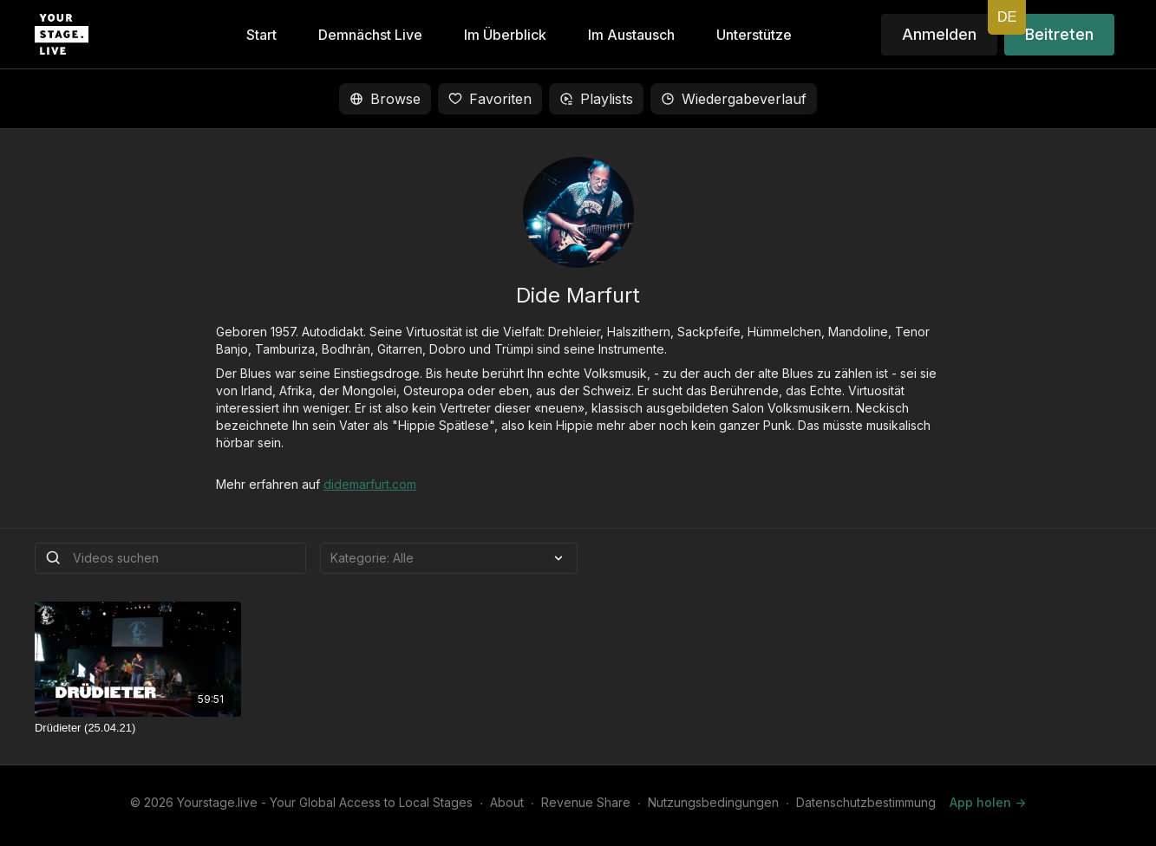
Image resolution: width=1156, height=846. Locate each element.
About (507, 802)
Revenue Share (585, 802)
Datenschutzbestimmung (866, 802)
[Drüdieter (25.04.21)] (138, 728)
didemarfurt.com (369, 484)
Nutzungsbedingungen (713, 802)
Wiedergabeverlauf (734, 98)
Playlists (596, 98)
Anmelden (939, 34)
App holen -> (988, 802)
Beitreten (1059, 34)
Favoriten (490, 98)
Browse (385, 98)
